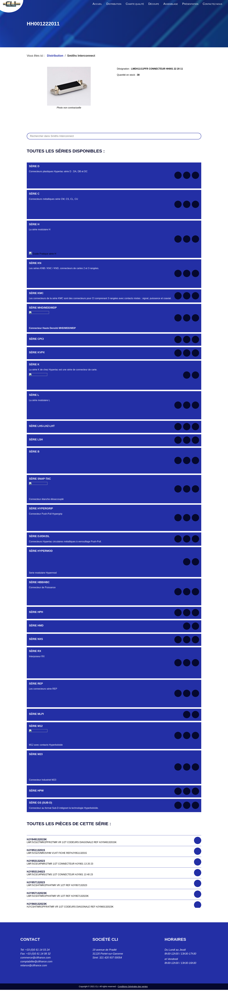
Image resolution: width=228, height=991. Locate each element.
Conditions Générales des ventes (133, 986)
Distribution (55, 55)
